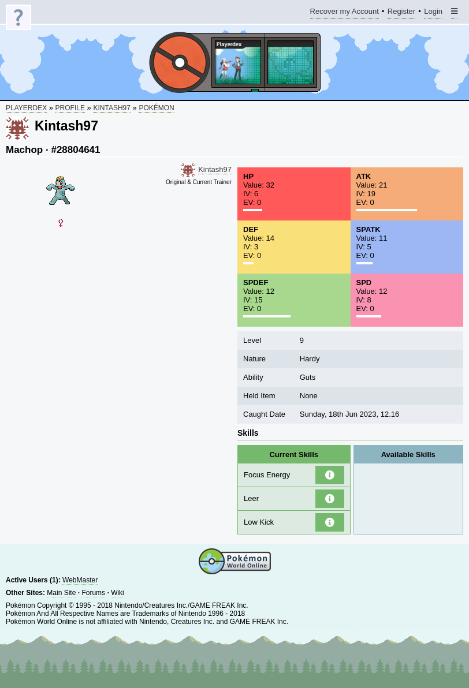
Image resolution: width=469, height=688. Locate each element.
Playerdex (26, 108)
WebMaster (80, 580)
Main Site (61, 593)
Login (433, 13)
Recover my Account (344, 13)
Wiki (117, 593)
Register (401, 13)
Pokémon (156, 108)
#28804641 (75, 149)
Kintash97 (111, 108)
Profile (70, 108)
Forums (93, 593)
